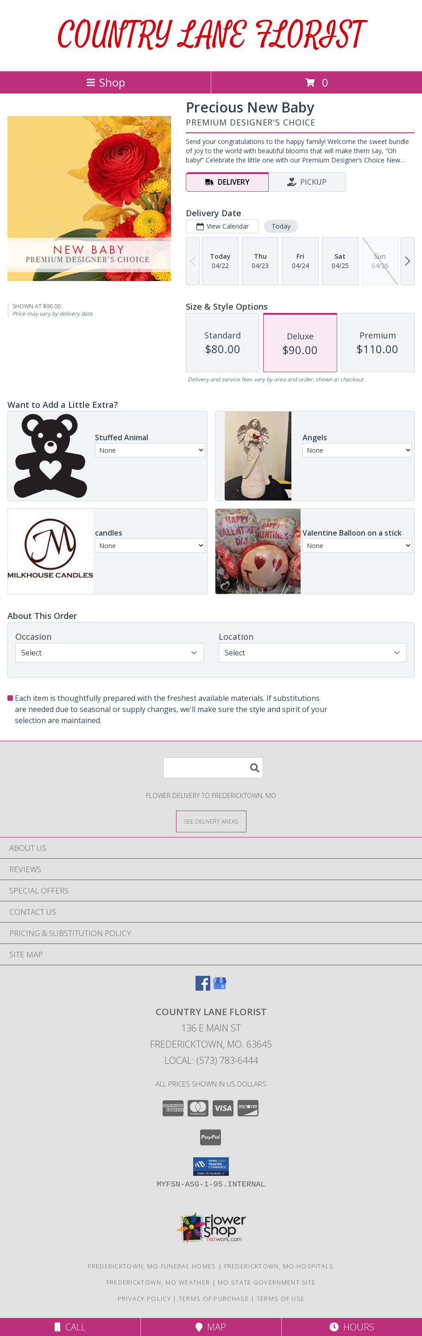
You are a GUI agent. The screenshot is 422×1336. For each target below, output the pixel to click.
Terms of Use (281, 1298)
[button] (211, 1166)
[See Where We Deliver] (211, 821)
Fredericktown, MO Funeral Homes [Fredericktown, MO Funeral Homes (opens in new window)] (152, 1266)
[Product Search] (213, 767)
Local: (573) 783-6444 (211, 1060)
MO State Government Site (266, 1282)
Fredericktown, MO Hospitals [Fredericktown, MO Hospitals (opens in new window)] (279, 1266)
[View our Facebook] (202, 987)
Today (280, 226)
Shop (105, 82)
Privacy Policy (144, 1298)
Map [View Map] (210, 1327)
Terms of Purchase (214, 1298)
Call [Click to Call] (70, 1327)
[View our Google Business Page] (219, 987)
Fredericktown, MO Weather (158, 1282)
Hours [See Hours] (351, 1327)
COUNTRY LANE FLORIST (211, 35)
